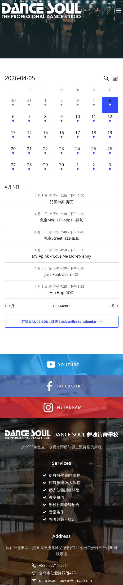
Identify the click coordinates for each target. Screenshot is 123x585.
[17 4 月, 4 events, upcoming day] (78, 137)
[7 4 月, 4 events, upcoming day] (29, 121)
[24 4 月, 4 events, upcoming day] (78, 153)
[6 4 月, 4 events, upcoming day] (13, 121)
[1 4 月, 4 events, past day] (45, 105)
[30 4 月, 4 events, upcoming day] (61, 170)
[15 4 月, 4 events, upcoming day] (45, 137)
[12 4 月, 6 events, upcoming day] (110, 121)
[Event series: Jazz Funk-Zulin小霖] (86, 268)
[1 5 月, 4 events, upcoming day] (78, 170)
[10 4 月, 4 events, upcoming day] (78, 121)
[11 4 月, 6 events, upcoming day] (94, 121)
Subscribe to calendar (59, 321)
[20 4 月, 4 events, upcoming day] (13, 153)
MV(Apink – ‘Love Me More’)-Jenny (61, 256)
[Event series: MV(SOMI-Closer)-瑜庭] (86, 250)
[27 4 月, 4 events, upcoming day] (13, 170)
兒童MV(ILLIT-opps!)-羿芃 (61, 220)
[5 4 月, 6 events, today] (110, 105)
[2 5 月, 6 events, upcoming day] (94, 170)
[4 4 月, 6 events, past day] (94, 105)
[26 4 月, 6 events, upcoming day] (110, 153)
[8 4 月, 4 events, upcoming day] (45, 121)
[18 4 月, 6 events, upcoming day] (94, 137)
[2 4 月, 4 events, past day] (61, 105)
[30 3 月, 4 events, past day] (13, 105)
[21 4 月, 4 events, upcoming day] (29, 153)
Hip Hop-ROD (62, 292)
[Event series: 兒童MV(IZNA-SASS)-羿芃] (86, 213)
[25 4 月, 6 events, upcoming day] (94, 153)
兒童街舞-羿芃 (62, 201)
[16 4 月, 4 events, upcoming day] (61, 137)
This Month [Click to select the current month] (61, 305)
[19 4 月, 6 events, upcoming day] (110, 137)
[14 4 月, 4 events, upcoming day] (29, 137)
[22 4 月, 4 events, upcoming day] (45, 153)
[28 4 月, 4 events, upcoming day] (29, 170)
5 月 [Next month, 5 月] (113, 305)
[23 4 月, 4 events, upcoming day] (61, 153)
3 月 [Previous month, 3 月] (9, 305)
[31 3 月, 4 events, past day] (29, 105)
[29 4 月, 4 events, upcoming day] (45, 170)
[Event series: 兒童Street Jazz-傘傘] (86, 232)
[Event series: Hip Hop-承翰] (86, 286)
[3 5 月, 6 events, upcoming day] (110, 170)
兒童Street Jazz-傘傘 (61, 238)
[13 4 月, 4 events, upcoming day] (13, 137)
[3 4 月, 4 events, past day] (78, 105)
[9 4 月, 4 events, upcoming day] (61, 121)
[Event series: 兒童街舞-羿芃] (86, 195)
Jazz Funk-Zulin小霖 (62, 274)
